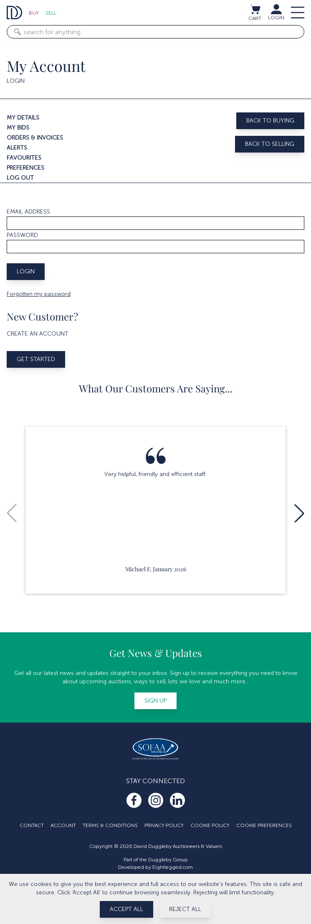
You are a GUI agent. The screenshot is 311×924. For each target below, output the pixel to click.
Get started (36, 359)
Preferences (25, 168)
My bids (18, 128)
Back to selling (269, 144)
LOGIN (276, 17)
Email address (28, 212)
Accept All (126, 909)
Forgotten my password (39, 294)
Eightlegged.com (172, 867)
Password (22, 235)
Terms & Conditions (110, 825)
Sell (51, 13)
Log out (20, 178)
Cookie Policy (210, 825)
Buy (34, 13)
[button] (299, 513)
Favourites (24, 158)
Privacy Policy (164, 825)
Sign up (155, 700)
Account (63, 825)
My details (23, 118)
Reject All (185, 909)
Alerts (17, 148)
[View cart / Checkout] (255, 9)
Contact (32, 825)
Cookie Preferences (264, 825)
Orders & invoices (35, 138)
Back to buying (270, 120)
